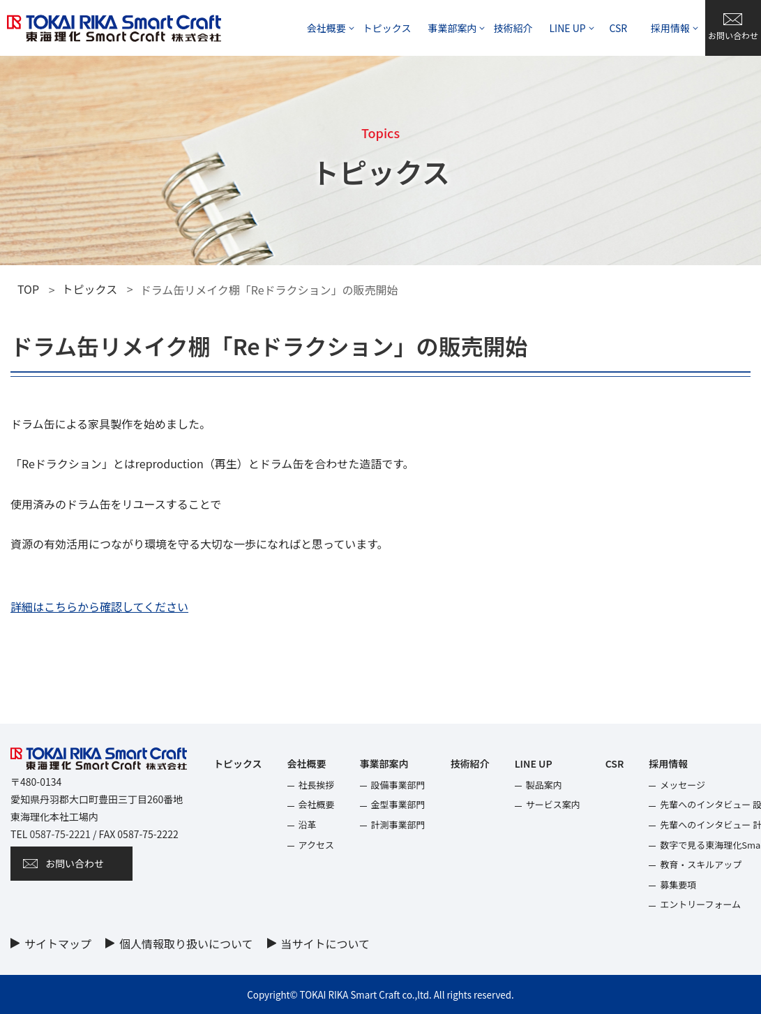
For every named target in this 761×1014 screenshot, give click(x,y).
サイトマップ (57, 943)
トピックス (90, 289)
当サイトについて (325, 943)
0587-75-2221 (59, 834)
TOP (28, 289)
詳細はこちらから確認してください (99, 606)
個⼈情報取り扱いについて (186, 943)
